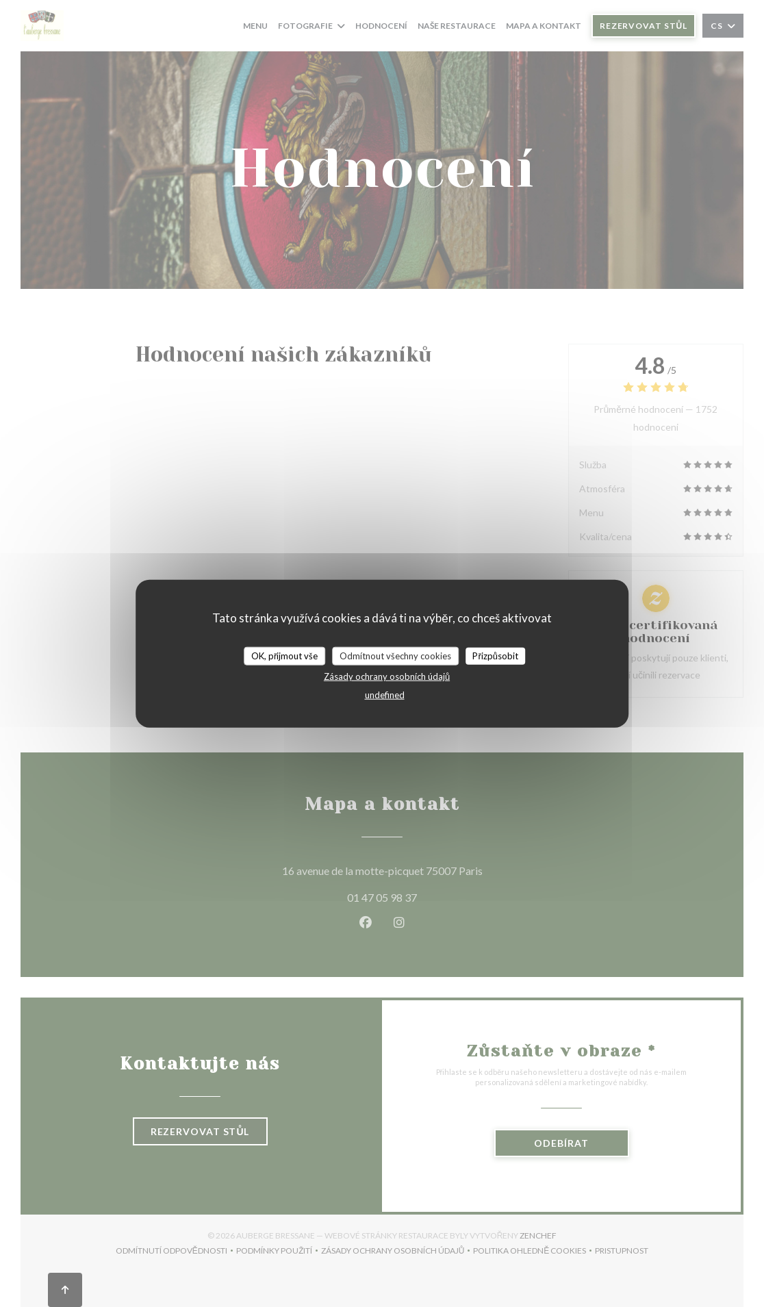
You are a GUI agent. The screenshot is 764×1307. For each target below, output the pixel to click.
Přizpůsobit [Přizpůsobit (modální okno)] (495, 655)
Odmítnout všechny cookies (395, 655)
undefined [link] (385, 694)
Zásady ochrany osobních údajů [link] (387, 676)
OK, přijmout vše (284, 655)
